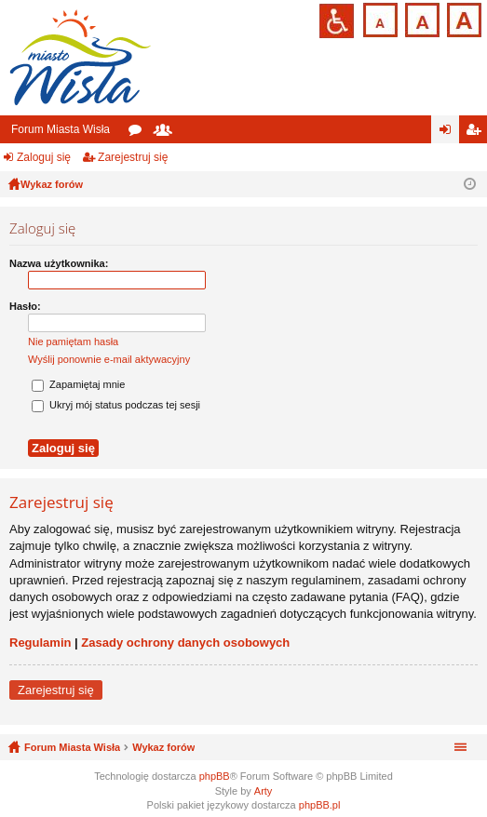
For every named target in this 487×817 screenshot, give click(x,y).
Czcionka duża (462, 18)
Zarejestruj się (133, 157)
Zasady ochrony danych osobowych (185, 643)
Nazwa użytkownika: (58, 263)
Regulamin (40, 643)
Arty (263, 791)
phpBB (214, 776)
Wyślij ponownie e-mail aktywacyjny (109, 359)
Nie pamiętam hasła (73, 341)
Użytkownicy (166, 133)
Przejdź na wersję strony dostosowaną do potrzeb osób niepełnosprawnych (336, 21)
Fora (139, 133)
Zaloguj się (44, 157)
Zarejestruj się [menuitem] (477, 133)
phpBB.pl (320, 804)
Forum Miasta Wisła (60, 129)
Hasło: (25, 306)
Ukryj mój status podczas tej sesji (116, 404)
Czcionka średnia (420, 18)
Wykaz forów (163, 747)
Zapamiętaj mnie (78, 384)
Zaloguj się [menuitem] (449, 133)
